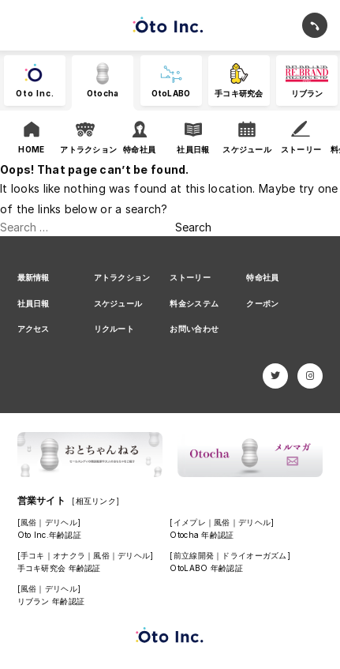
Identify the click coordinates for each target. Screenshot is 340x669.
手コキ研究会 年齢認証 (59, 568)
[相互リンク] (95, 501)
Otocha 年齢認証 (202, 534)
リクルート (114, 328)
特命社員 (262, 277)
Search (193, 227)
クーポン (262, 303)
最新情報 (33, 277)
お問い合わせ (194, 328)
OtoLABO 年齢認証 (206, 568)
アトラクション (122, 277)
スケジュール (118, 303)
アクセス (33, 328)
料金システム (194, 303)
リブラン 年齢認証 (51, 601)
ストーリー (190, 277)
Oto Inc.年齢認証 (49, 534)
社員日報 (33, 303)
